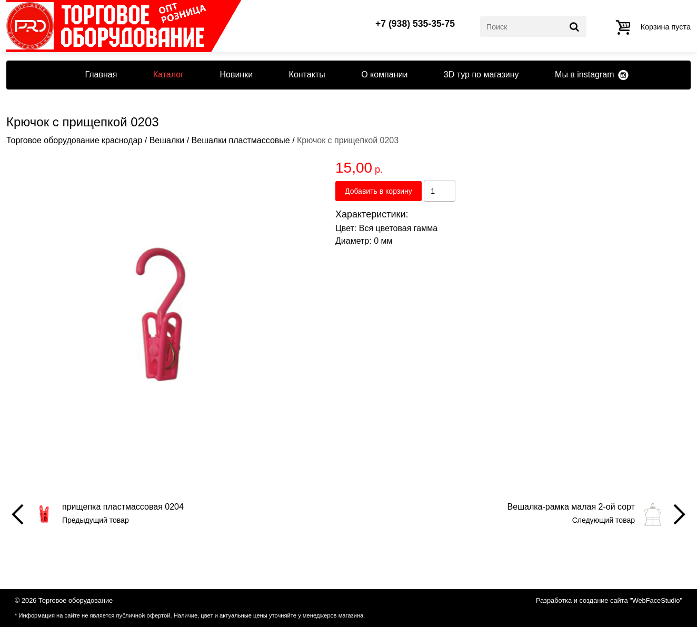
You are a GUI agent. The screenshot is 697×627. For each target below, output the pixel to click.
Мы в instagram (584, 74)
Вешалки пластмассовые (241, 140)
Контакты (307, 74)
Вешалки (167, 140)
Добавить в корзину (378, 191)
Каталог (168, 74)
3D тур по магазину (481, 74)
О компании (384, 74)
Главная (101, 74)
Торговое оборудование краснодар (74, 140)
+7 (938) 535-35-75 (415, 24)
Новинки (236, 74)
